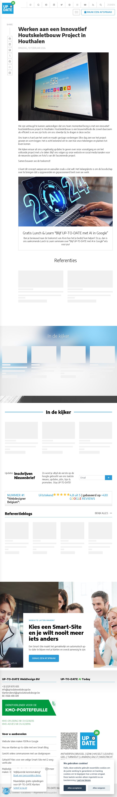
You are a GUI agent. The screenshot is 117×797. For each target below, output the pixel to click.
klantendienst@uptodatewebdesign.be (21, 692)
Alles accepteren (75, 788)
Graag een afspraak (44, 658)
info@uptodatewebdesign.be (16, 689)
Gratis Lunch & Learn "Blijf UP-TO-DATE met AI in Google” (65, 233)
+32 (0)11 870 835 (10, 686)
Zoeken (111, 5)
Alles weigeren (99, 788)
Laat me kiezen (84, 780)
